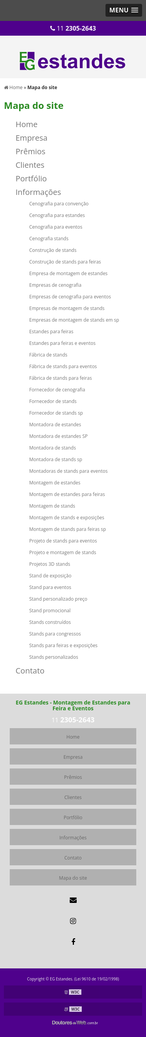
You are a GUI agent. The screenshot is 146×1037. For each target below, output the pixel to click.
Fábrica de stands (48, 354)
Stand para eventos (50, 587)
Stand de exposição (50, 575)
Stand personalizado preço (58, 599)
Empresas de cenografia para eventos (70, 296)
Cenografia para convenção (59, 203)
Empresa (31, 138)
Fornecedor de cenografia (57, 389)
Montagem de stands (52, 506)
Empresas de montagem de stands (67, 308)
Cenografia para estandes (57, 215)
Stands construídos (50, 622)
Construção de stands (52, 250)
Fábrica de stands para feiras (60, 378)
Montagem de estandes (55, 482)
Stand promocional (49, 610)
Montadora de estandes (55, 424)
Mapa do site (73, 878)
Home (27, 124)
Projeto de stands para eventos (63, 540)
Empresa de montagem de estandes (68, 273)
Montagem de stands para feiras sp (67, 529)
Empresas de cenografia (55, 285)
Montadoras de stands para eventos (68, 471)
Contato (30, 670)
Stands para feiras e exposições (63, 645)
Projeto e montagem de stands (62, 552)
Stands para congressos (55, 633)
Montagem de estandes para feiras (67, 494)
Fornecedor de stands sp (56, 413)
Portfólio (31, 178)
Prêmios (31, 151)
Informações (38, 192)
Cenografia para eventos (56, 227)
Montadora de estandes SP (58, 436)
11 (73, 28)
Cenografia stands (49, 238)
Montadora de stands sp (55, 459)
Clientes (30, 165)
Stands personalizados (53, 657)
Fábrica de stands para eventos (63, 366)
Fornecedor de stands (53, 401)
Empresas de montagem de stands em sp (74, 320)
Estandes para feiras (51, 331)
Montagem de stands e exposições (66, 517)
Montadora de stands (52, 447)
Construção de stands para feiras (65, 261)
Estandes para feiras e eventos (62, 343)
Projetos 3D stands (49, 564)
